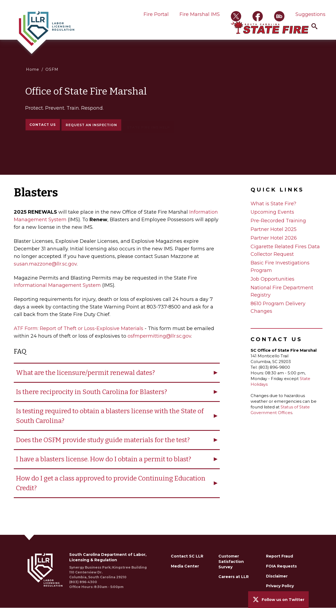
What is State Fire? (273, 204)
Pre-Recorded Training (278, 221)
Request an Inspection (91, 127)
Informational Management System (57, 285)
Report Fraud (279, 556)
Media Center (185, 566)
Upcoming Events (272, 212)
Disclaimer (277, 576)
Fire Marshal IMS (199, 14)
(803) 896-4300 (83, 582)
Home (32, 69)
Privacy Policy (280, 585)
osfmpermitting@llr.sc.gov (159, 336)
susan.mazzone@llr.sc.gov (45, 264)
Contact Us (42, 125)
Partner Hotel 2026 (274, 238)
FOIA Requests (281, 566)
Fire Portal (156, 14)
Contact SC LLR (187, 556)
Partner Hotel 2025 (274, 229)
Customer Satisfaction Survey (231, 561)
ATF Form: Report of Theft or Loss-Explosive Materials (78, 328)
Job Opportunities (272, 279)
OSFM (51, 69)
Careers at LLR (233, 576)
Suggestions (310, 14)
